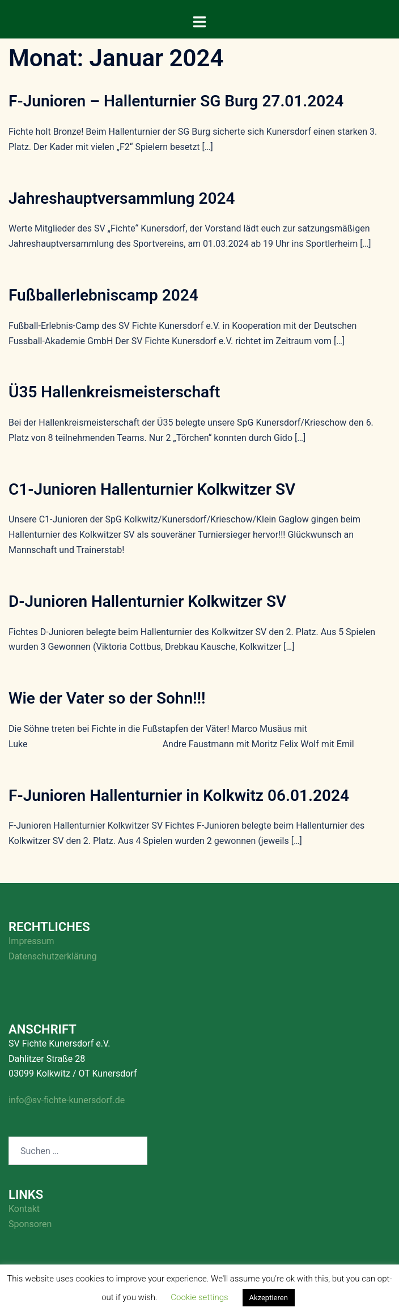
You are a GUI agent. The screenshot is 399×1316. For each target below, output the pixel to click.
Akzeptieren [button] (268, 1297)
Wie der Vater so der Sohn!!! (107, 698)
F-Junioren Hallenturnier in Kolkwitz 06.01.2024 (179, 795)
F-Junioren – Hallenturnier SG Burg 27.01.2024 (176, 101)
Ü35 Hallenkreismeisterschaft (114, 392)
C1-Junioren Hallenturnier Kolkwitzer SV (152, 489)
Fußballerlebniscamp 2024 (103, 295)
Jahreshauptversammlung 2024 (122, 198)
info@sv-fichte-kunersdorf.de (67, 1100)
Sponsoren (30, 1224)
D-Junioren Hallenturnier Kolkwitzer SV (147, 601)
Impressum (31, 941)
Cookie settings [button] (199, 1297)
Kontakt (24, 1208)
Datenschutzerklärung (53, 956)
